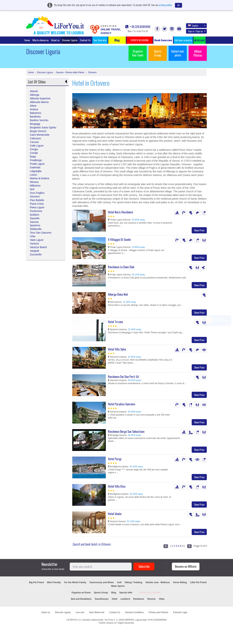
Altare (33, 105)
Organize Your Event (137, 53)
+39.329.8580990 (137, 27)
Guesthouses (101, 599)
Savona (34, 221)
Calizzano (35, 138)
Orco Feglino (37, 192)
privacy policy (165, 5)
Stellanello (36, 229)
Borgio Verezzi (38, 131)
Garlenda (35, 167)
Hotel (114, 599)
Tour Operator (100, 40)
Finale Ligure (37, 163)
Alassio (34, 91)
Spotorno (35, 225)
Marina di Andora (39, 178)
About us (55, 40)
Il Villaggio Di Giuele (119, 239)
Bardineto (35, 116)
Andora (34, 109)
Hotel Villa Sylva (117, 349)
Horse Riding (180, 582)
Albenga (34, 94)
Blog (113, 592)
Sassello (35, 218)
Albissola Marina (39, 102)
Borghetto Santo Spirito (43, 127)
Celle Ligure (37, 145)
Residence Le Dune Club (121, 267)
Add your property (183, 40)
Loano (33, 174)
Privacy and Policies (158, 612)
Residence (138, 599)
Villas (161, 599)
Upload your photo (177, 53)
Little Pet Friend (198, 582)
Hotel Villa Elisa (116, 486)
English (197, 25)
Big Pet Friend (36, 582)
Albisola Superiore (40, 98)
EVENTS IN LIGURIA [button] (139, 40)
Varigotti (34, 250)
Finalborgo (36, 160)
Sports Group (157, 53)
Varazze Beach (38, 247)
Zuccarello (36, 254)
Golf (119, 582)
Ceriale (34, 152)
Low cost (80, 612)
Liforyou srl (111, 623)
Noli (32, 189)
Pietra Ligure (37, 207)
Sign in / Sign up (197, 31)
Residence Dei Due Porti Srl (123, 376)
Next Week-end (96, 612)
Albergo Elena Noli (118, 294)
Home (27, 40)
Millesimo (35, 185)
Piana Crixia (37, 203)
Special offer (126, 592)
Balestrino (35, 113)
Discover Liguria (69, 40)
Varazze (34, 243)
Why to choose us (40, 40)
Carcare (34, 142)
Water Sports (118, 586)
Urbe (32, 236)
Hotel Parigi (114, 459)
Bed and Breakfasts (81, 599)
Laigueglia (36, 171)
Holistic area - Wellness (157, 582)
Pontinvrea (36, 211)
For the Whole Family (75, 582)
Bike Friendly (54, 582)
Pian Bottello (37, 200)
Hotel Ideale (114, 514)
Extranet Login (180, 612)
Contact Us (85, 40)
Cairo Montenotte (39, 134)
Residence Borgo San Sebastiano (126, 431)
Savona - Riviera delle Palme (70, 72)
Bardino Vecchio (39, 120)
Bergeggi (35, 123)
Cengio (34, 149)
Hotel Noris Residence (120, 212)
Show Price (199, 230)
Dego (33, 156)
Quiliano (34, 214)
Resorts (151, 599)
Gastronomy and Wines (101, 582)
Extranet (199, 40)
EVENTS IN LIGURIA (150, 592)
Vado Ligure (36, 239)
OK (178, 5)
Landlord (125, 599)
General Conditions (134, 612)
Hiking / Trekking (133, 582)
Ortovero (91, 72)
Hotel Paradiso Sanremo (121, 404)
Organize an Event (81, 592)
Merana (34, 182)
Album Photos (197, 53)
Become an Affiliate (185, 566)
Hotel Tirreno (115, 322)
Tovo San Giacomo (40, 232)
